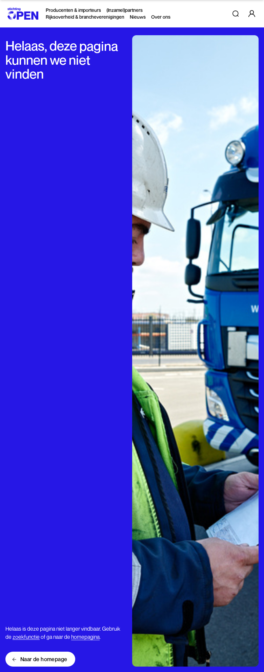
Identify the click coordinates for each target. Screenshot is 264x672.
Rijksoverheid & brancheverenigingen (85, 17)
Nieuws (138, 17)
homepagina (85, 636)
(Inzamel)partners (124, 10)
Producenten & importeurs (73, 10)
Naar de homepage (43, 659)
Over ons (160, 17)
